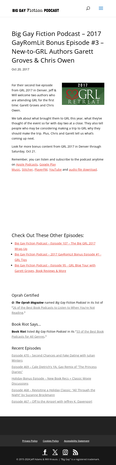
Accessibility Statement (76, 440)
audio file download (83, 169)
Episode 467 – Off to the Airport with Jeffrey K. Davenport (52, 401)
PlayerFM (41, 169)
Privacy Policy (30, 440)
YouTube (55, 169)
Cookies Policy (51, 440)
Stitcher (27, 169)
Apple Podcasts (27, 164)
